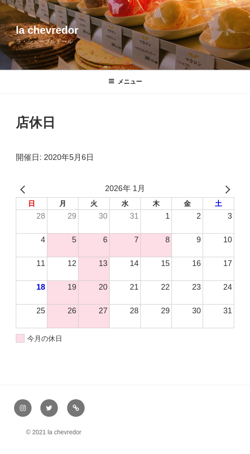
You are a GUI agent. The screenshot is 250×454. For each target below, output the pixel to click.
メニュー (125, 81)
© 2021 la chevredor (48, 432)
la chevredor (47, 30)
